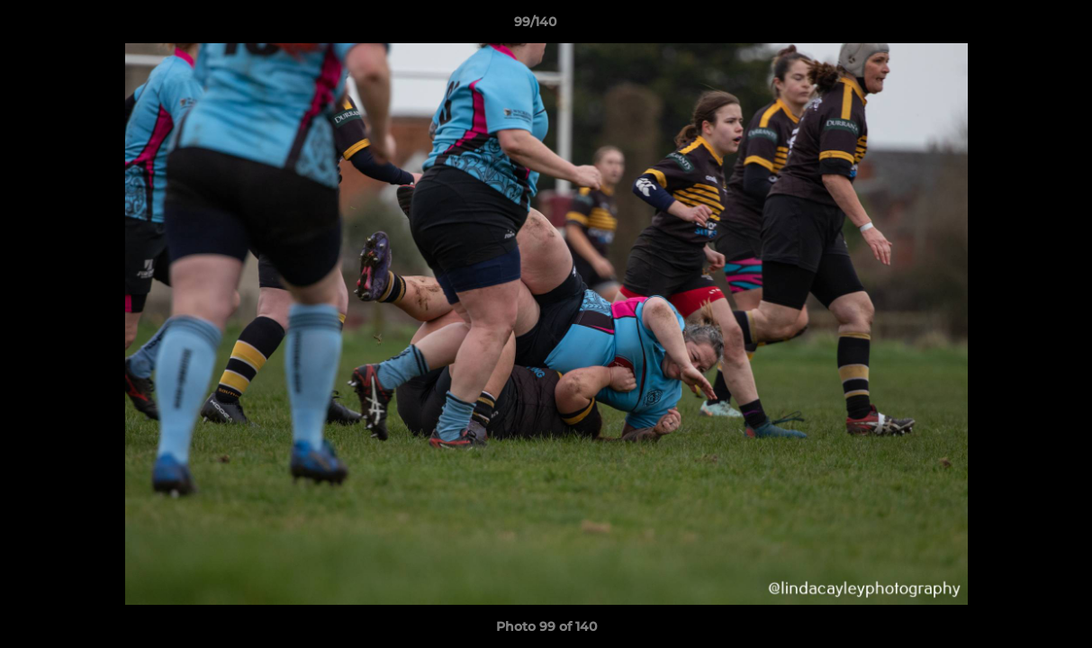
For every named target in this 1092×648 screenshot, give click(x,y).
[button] (1016, 26)
